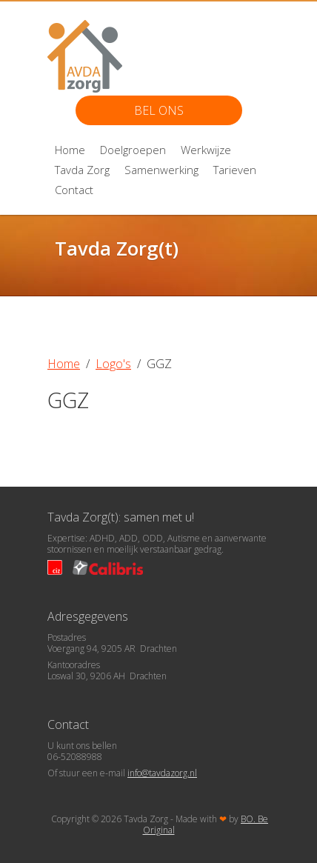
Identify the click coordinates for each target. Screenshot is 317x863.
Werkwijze (206, 149)
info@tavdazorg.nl (162, 773)
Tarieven (234, 169)
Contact (74, 189)
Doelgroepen (133, 149)
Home (70, 149)
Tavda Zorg (82, 169)
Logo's (113, 364)
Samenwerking (161, 169)
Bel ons (159, 110)
